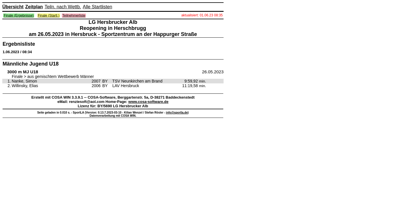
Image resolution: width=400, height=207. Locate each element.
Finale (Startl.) (48, 16)
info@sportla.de (177, 112)
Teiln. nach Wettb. (63, 6)
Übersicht (13, 6)
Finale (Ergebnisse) (19, 16)
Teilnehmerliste (73, 16)
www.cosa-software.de (148, 101)
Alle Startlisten (97, 6)
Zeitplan (34, 6)
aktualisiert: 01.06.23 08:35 (202, 15)
